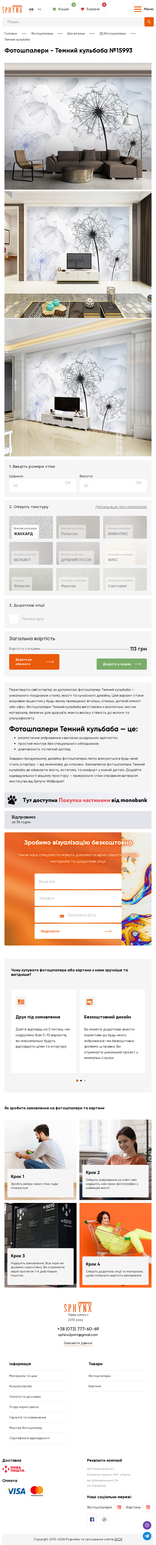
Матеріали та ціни (23, 1376)
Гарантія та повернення (27, 1417)
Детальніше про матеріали (121, 507)
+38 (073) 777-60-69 (78, 1329)
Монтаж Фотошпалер (25, 1428)
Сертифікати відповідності (29, 1438)
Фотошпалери (42, 33)
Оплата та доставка (25, 1396)
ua (31, 9)
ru (39, 9)
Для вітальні (76, 33)
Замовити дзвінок (78, 1343)
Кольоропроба (20, 1386)
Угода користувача (24, 1407)
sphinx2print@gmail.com (78, 1335)
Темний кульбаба (17, 39)
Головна (10, 33)
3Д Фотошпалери (112, 33)
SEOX (118, 1539)
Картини (95, 1386)
